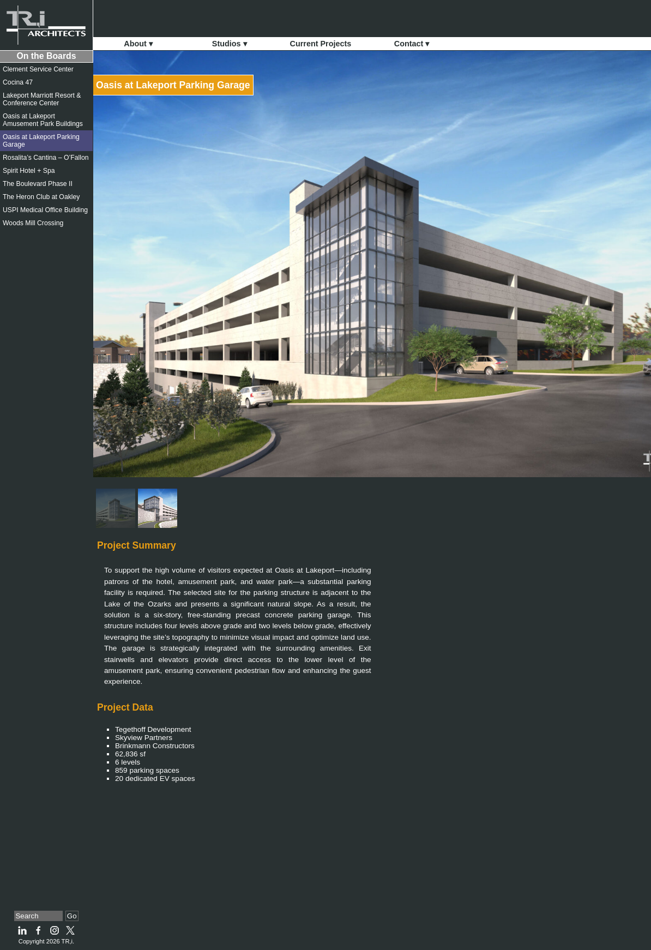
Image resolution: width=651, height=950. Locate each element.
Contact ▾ (412, 43)
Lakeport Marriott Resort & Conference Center (42, 99)
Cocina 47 (18, 82)
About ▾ (138, 43)
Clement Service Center (38, 69)
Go (72, 916)
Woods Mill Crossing (33, 223)
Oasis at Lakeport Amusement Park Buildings (43, 120)
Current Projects (321, 43)
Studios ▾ (229, 43)
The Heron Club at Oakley (41, 197)
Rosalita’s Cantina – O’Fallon (46, 157)
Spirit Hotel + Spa (29, 171)
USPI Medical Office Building (45, 210)
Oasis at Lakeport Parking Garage (173, 85)
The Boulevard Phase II (38, 184)
